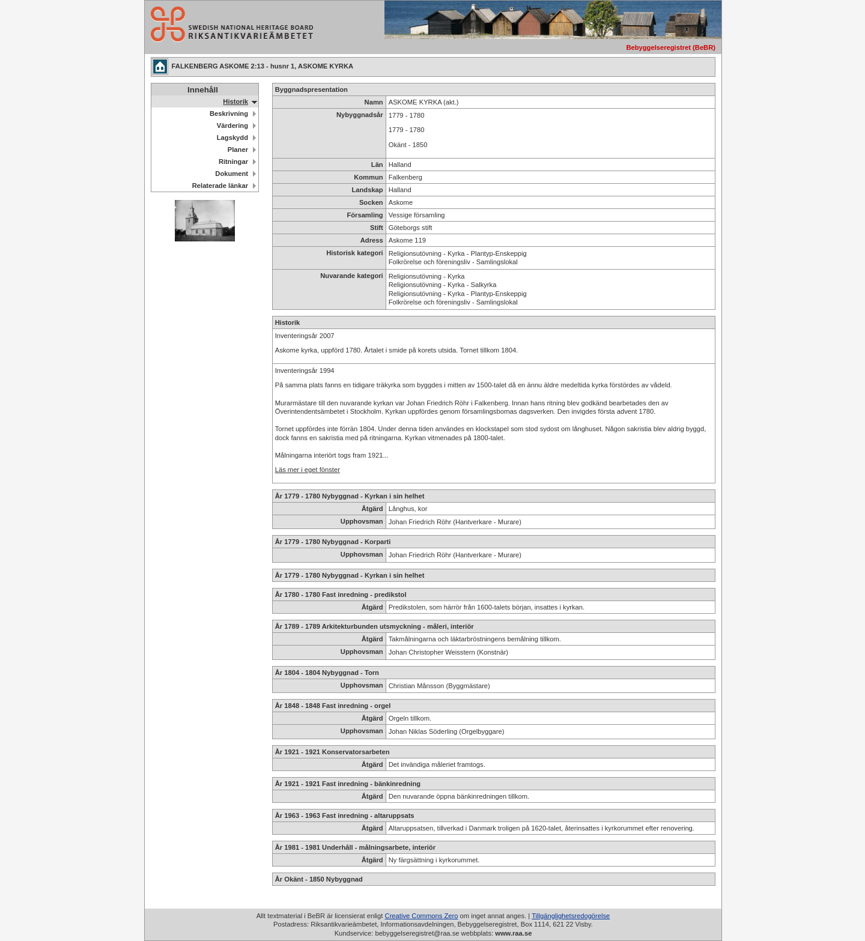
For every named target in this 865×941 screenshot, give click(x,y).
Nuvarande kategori (351, 275)
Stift (376, 227)
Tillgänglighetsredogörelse (571, 915)
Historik (235, 101)
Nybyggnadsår (359, 114)
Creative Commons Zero (421, 915)
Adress (371, 240)
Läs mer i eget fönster (307, 469)
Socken (371, 202)
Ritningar (233, 161)
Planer (238, 149)
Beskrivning (229, 113)
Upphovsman (362, 521)
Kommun (368, 177)
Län (377, 164)
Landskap (367, 189)
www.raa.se (513, 933)
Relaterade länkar (220, 185)
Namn (374, 102)
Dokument (231, 173)
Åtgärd (372, 508)
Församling (365, 215)
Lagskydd (232, 137)
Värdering (232, 125)
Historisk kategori (354, 252)
